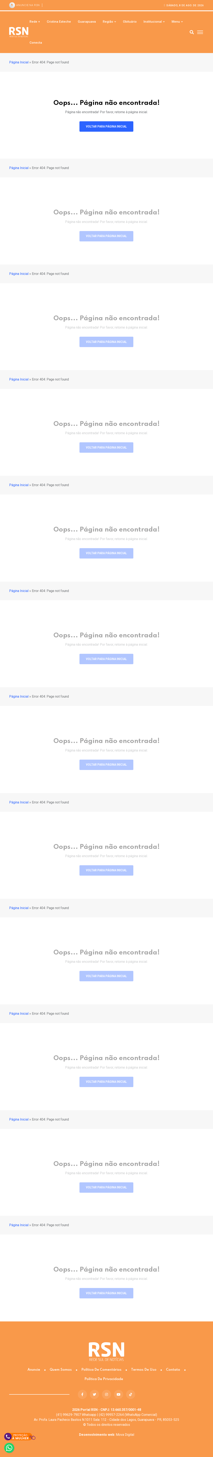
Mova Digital (106, 1435)
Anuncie (33, 1370)
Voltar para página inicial (106, 127)
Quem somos (61, 1370)
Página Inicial (18, 62)
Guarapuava (87, 21)
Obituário (130, 21)
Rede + (35, 21)
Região (108, 21)
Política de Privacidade (103, 1379)
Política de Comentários (101, 1370)
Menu (176, 21)
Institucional (153, 21)
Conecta (36, 42)
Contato (173, 1370)
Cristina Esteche (59, 21)
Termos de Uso (143, 1370)
